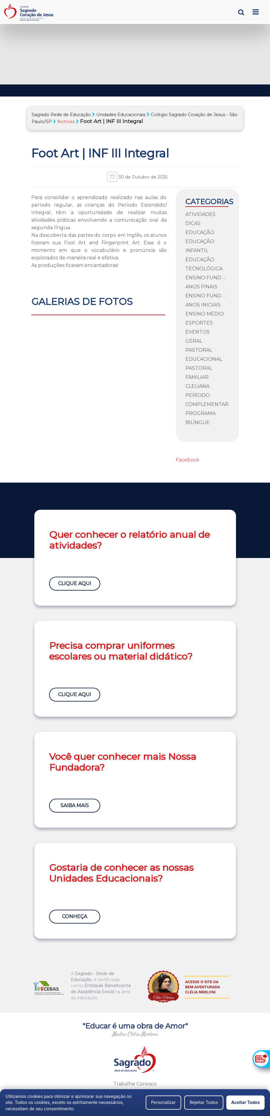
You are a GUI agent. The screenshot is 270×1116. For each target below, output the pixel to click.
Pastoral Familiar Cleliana (198, 377)
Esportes (199, 323)
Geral (193, 341)
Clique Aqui (75, 583)
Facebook (188, 460)
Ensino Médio (204, 314)
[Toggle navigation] (255, 12)
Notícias (66, 121)
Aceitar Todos (245, 1102)
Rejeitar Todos (204, 1102)
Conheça (74, 916)
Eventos (197, 332)
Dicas (192, 223)
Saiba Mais (75, 805)
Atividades (200, 214)
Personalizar (163, 1102)
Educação (199, 232)
